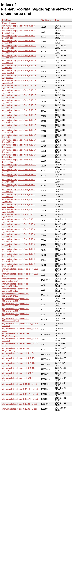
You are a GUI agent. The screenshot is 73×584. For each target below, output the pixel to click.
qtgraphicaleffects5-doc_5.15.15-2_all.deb (20, 389)
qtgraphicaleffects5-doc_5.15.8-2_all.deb (19, 409)
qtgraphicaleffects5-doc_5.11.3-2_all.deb (19, 384)
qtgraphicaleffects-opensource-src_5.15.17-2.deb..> (15, 310)
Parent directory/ (9, 23)
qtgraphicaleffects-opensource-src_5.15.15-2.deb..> (15, 285)
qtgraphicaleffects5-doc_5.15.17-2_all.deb (20, 399)
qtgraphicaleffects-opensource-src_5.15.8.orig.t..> (15, 349)
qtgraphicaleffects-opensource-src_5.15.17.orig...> (15, 320)
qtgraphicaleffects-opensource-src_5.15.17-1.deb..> (15, 300)
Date (57, 20)
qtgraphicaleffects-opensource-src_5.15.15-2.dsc (15, 290)
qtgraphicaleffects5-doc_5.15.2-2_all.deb (19, 404)
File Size (45, 20)
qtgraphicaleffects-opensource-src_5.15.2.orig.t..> (15, 334)
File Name (6, 20)
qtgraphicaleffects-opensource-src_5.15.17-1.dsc (15, 305)
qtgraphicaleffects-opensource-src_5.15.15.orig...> (15, 295)
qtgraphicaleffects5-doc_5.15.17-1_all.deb (20, 394)
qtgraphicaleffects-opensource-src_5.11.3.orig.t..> (15, 280)
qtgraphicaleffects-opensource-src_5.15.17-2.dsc (15, 315)
